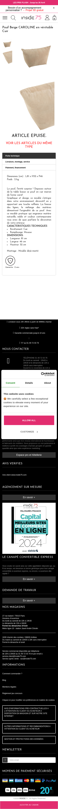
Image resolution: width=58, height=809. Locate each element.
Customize (29, 431)
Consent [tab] (10, 383)
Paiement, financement (15, 168)
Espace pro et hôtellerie (29, 455)
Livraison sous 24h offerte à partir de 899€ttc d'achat (28, 322)
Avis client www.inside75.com (14, 475)
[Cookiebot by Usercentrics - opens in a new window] (41, 374)
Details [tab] (29, 383)
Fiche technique (12, 156)
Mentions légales (9, 687)
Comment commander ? (12, 674)
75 (23, 798)
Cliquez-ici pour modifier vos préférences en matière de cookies (28, 700)
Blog (4, 680)
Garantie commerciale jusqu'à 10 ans (29, 333)
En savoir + (29, 497)
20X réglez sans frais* (29, 328)
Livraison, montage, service (17, 162)
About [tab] (47, 383)
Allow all (29, 420)
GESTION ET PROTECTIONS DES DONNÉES (23, 739)
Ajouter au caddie (29, 805)
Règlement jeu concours (12, 693)
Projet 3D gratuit (34, 10)
